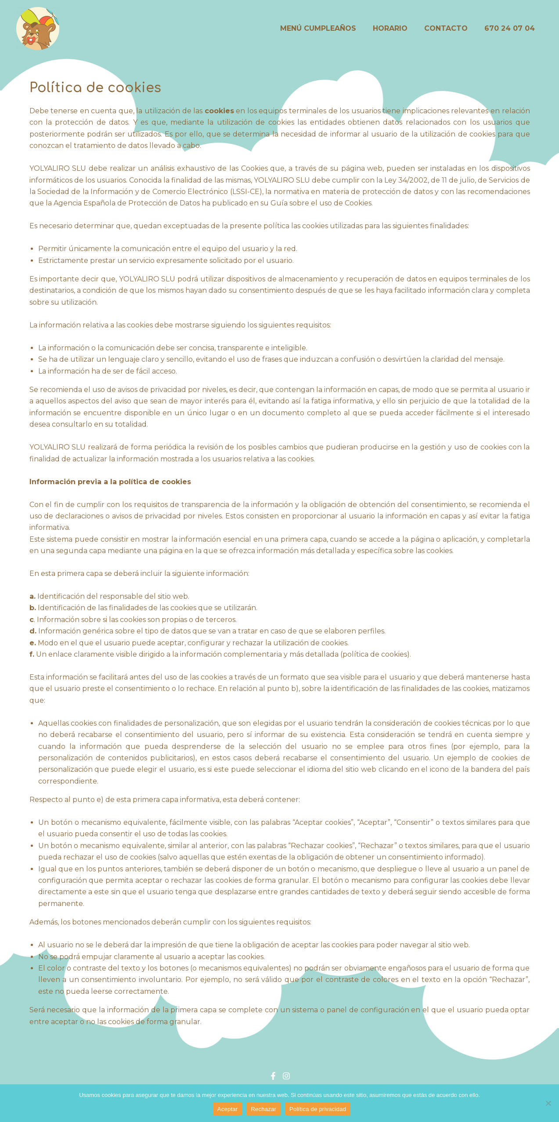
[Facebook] (273, 1076)
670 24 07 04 (511, 28)
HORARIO (396, 28)
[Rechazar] (548, 1103)
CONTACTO (450, 28)
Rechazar (263, 1109)
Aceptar (227, 1109)
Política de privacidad (317, 1109)
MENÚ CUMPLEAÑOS (327, 28)
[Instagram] (286, 1076)
